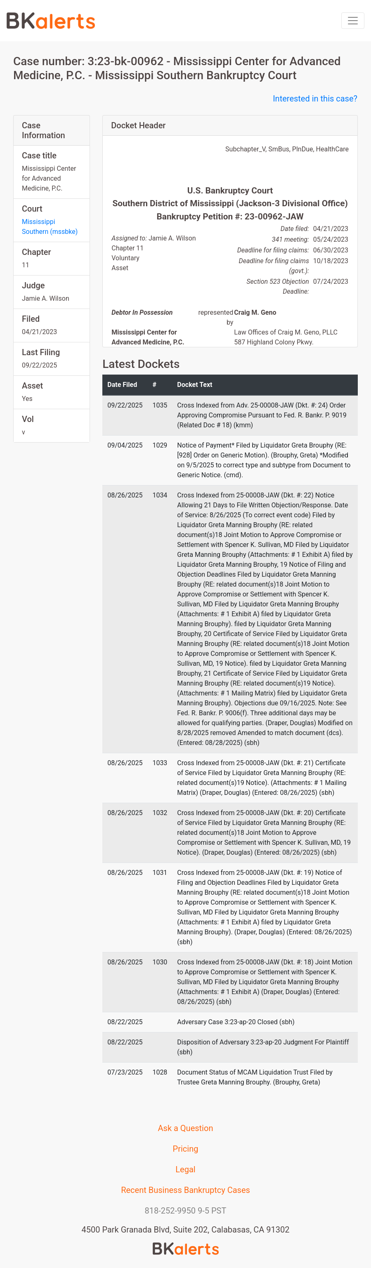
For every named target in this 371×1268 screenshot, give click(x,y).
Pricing (185, 1149)
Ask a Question (185, 1128)
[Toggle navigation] (352, 20)
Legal (185, 1169)
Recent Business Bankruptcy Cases (185, 1190)
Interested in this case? (315, 99)
